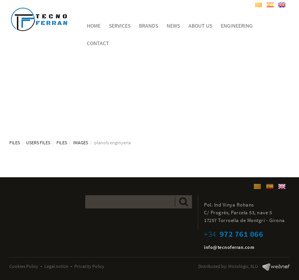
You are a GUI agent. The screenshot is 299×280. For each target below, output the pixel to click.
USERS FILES (38, 142)
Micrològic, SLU (243, 266)
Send (183, 201)
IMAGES (80, 142)
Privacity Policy (89, 266)
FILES (14, 142)
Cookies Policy (23, 266)
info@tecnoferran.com (229, 247)
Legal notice (56, 266)
